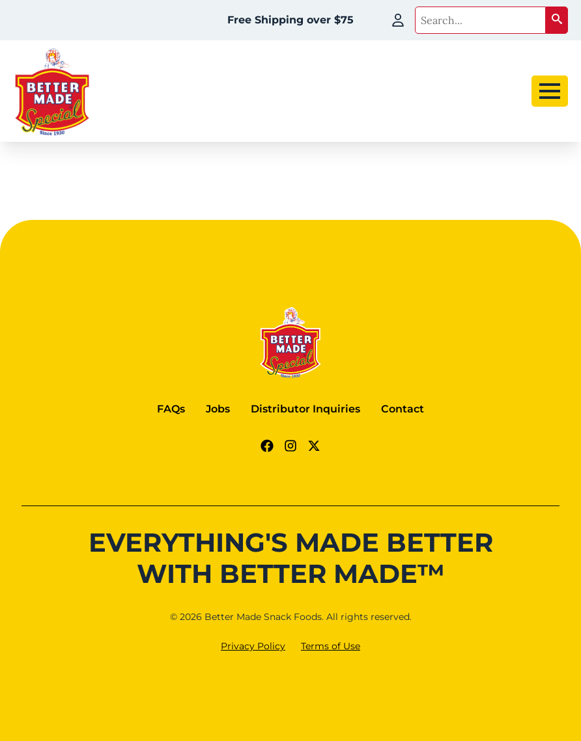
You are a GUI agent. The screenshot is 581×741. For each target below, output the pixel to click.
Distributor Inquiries (305, 409)
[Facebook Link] (267, 445)
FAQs (171, 409)
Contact (402, 409)
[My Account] (397, 20)
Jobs (218, 409)
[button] (557, 20)
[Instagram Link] (290, 445)
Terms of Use (330, 646)
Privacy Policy (253, 646)
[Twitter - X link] (314, 445)
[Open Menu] (549, 91)
